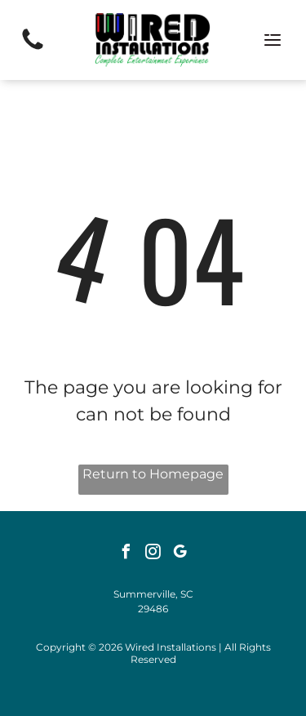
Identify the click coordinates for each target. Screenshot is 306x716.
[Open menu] (272, 40)
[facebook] (126, 553)
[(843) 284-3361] (33, 48)
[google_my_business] (180, 553)
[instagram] (153, 553)
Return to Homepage (153, 474)
